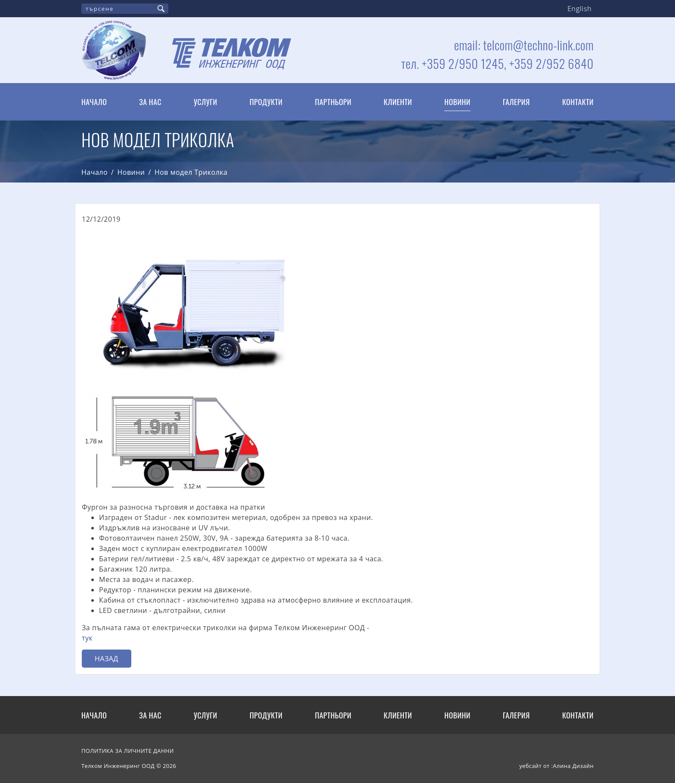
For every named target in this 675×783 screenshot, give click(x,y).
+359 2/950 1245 (463, 63)
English (579, 8)
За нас (150, 101)
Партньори (333, 101)
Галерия (516, 101)
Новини (457, 101)
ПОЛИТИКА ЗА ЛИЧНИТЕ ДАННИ (127, 751)
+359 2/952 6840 (551, 63)
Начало (94, 101)
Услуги (205, 101)
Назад (106, 658)
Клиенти (398, 101)
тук (87, 638)
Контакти (578, 101)
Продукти (266, 101)
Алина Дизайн (573, 766)
